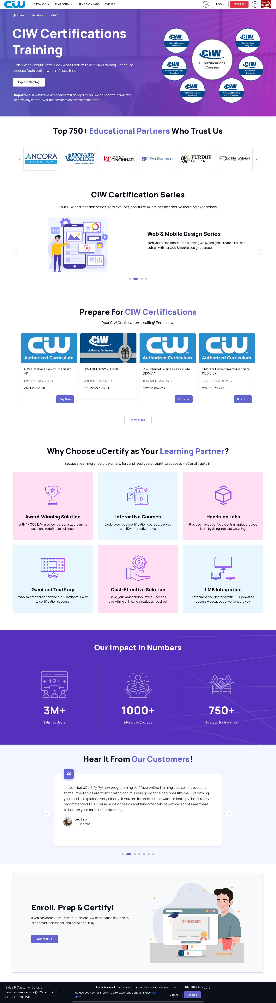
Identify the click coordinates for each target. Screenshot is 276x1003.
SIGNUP (239, 4)
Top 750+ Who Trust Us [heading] (138, 131)
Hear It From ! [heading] (138, 758)
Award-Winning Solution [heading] (53, 516)
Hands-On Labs (88, 4)
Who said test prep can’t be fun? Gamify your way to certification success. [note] (53, 599)
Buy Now (65, 399)
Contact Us (44, 939)
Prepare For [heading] (138, 312)
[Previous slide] (19, 158)
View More (138, 420)
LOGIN (220, 4)
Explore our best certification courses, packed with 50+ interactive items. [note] (138, 526)
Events (110, 4)
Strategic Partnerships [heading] (221, 722)
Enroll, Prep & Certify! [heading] (72, 907)
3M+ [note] (54, 710)
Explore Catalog (28, 82)
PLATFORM (62, 4)
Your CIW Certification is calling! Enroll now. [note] (138, 322)
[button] (130, 279)
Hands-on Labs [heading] (223, 516)
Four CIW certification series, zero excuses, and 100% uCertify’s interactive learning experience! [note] (138, 207)
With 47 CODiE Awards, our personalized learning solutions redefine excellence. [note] (53, 526)
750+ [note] (221, 710)
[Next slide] (256, 158)
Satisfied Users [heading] (54, 722)
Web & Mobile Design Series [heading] (195, 233)
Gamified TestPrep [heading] (52, 589)
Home (18, 15)
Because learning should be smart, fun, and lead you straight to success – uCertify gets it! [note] (138, 463)
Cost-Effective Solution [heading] (138, 589)
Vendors (37, 15)
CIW (54, 15)
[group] (41, 159)
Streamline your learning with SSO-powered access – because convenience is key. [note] (223, 599)
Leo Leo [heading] (114, 819)
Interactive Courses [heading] (138, 516)
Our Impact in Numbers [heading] (138, 647)
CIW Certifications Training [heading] (70, 41)
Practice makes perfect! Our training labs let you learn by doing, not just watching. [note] (223, 526)
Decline (174, 994)
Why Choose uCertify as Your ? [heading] (138, 451)
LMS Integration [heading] (223, 589)
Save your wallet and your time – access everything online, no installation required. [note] (138, 599)
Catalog (39, 4)
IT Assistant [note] (115, 824)
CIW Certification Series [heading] (138, 194)
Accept (192, 994)
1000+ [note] (137, 710)
